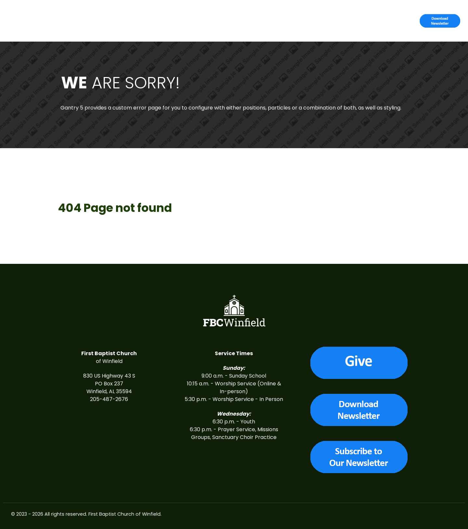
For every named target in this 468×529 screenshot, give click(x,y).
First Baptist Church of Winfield (124, 514)
